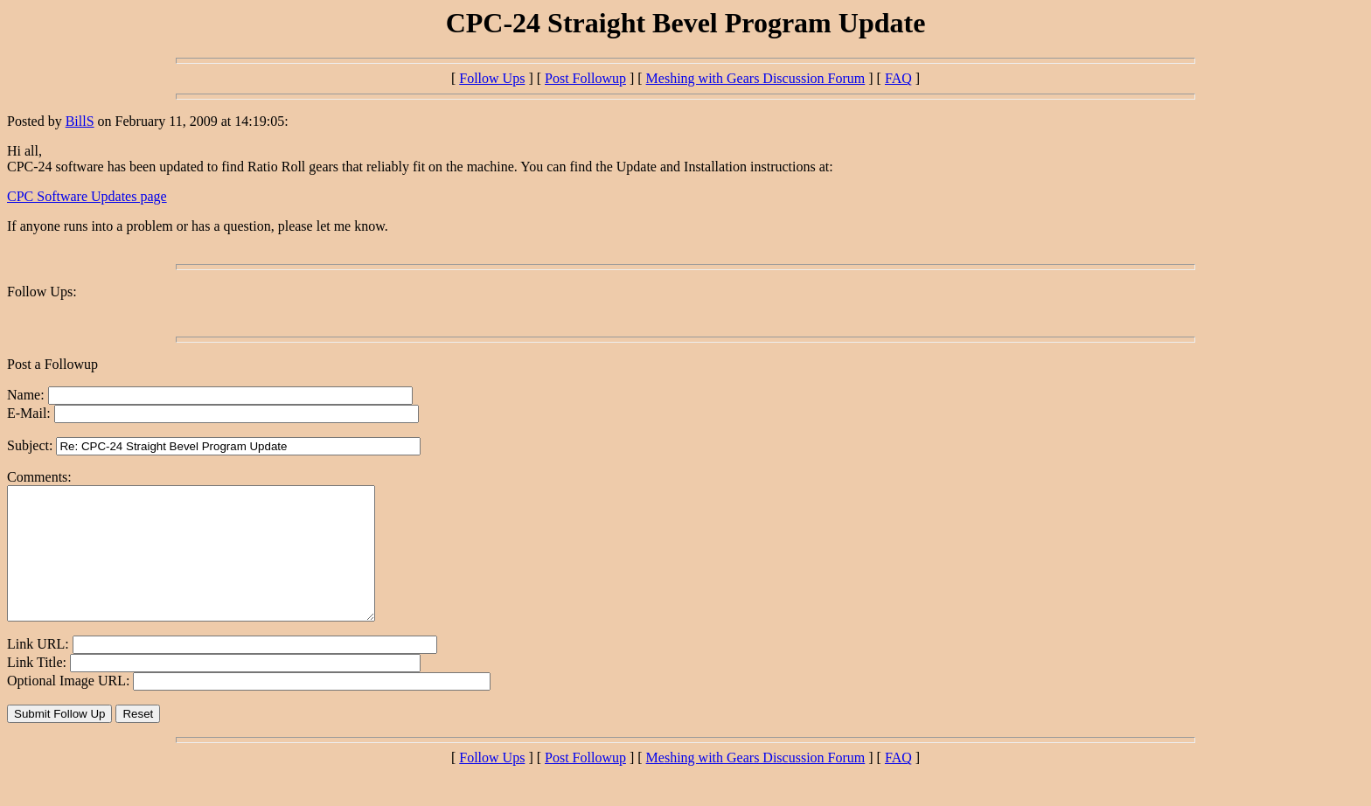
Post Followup (585, 78)
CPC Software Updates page (87, 196)
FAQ (898, 78)
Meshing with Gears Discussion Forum (756, 78)
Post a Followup (52, 364)
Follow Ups (492, 78)
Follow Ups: (42, 291)
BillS (80, 121)
